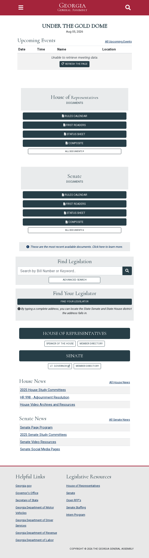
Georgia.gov (24, 485)
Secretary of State (27, 500)
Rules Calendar (74, 116)
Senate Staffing (76, 507)
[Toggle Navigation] (21, 8)
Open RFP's (73, 500)
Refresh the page (74, 63)
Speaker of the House (60, 343)
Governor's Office (27, 493)
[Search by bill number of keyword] (70, 271)
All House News (119, 382)
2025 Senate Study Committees (43, 435)
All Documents (74, 151)
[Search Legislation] (127, 271)
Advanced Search (75, 279)
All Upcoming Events (118, 41)
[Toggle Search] (128, 8)
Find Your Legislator (74, 301)
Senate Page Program (36, 427)
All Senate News (119, 419)
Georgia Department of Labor (35, 540)
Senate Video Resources (38, 442)
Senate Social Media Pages (40, 449)
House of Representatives (74, 333)
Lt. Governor (60, 366)
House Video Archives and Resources (47, 405)
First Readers (74, 125)
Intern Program (75, 514)
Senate (74, 356)
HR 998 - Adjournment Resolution (44, 397)
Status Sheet (74, 134)
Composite (74, 143)
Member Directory (91, 343)
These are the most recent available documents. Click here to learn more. (74, 246)
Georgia (72, 7)
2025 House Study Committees (43, 390)
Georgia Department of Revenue (36, 532)
